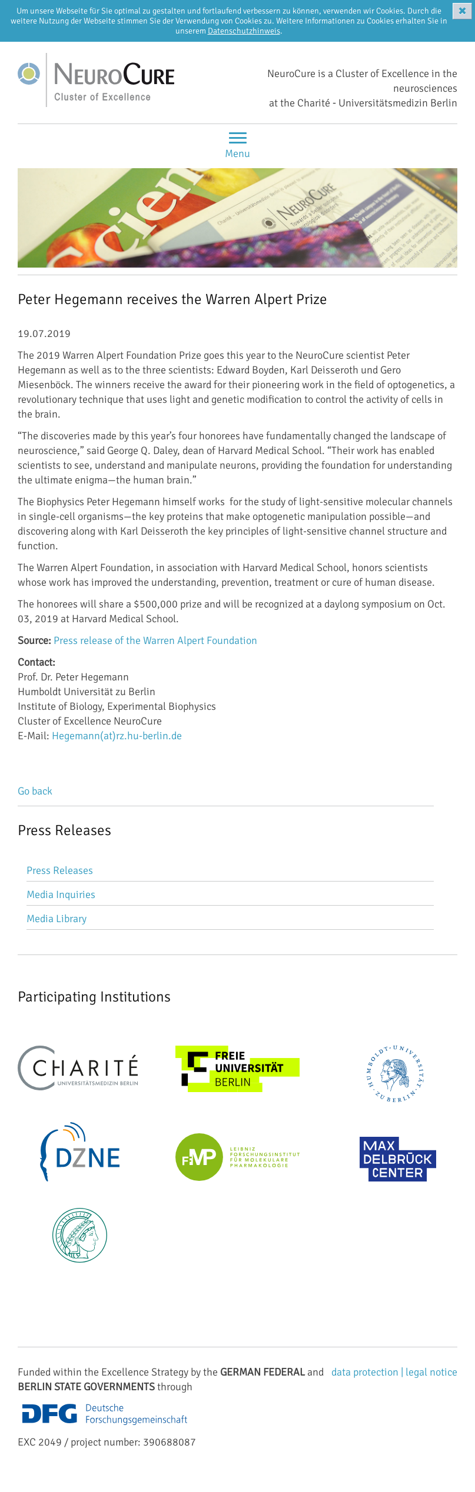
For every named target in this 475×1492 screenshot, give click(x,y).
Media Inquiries (60, 894)
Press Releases (59, 870)
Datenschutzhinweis (244, 31)
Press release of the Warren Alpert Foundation (155, 640)
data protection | (368, 1372)
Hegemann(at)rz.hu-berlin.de (117, 735)
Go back (35, 791)
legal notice (431, 1372)
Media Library (56, 918)
